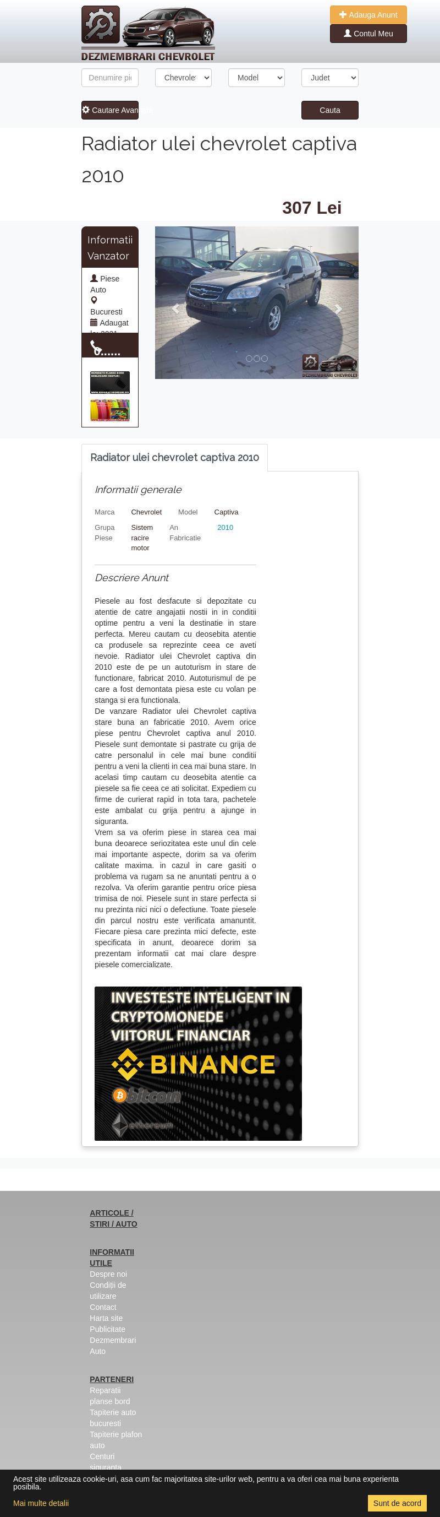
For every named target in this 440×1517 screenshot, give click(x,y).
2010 (225, 527)
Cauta (330, 110)
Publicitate (107, 1329)
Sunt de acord (397, 1503)
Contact (103, 1307)
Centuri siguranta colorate (106, 1467)
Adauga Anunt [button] (368, 14)
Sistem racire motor (142, 537)
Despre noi (108, 1274)
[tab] (174, 458)
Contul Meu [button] (368, 33)
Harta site (106, 1318)
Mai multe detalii (41, 1503)
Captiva (227, 512)
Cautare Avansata (110, 110)
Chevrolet (146, 512)
